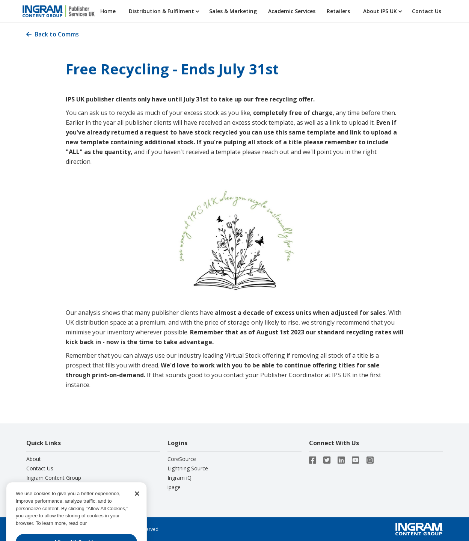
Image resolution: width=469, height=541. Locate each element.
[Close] (137, 501)
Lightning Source (187, 468)
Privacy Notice (43, 487)
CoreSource (181, 458)
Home (108, 11)
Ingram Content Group (53, 477)
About (33, 458)
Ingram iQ (179, 477)
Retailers (338, 11)
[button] (163, 11)
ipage (174, 487)
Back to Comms (52, 34)
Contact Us (426, 11)
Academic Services (291, 11)
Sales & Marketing (233, 11)
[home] (59, 11)
